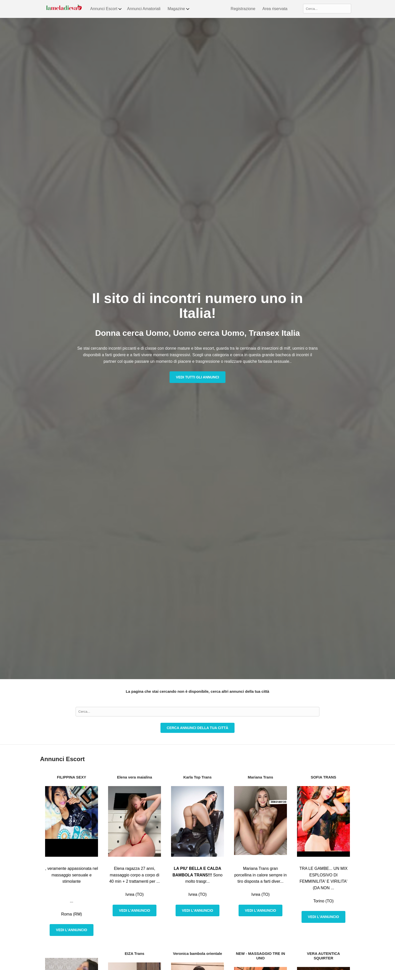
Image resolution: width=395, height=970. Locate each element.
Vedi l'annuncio (71, 930)
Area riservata (274, 9)
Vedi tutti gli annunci (197, 377)
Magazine (179, 9)
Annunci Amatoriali (144, 9)
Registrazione (243, 9)
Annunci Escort (106, 9)
